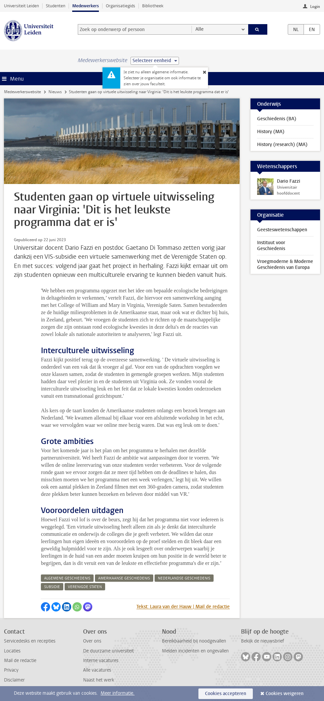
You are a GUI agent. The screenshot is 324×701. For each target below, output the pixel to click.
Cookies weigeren (285, 693)
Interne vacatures (100, 660)
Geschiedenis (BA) (276, 119)
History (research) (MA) (282, 144)
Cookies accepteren (225, 693)
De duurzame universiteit (108, 651)
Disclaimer (14, 680)
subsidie (52, 586)
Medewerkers (85, 6)
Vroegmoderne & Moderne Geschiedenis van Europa (285, 264)
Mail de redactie (20, 660)
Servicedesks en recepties (29, 641)
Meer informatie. (117, 693)
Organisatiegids (120, 6)
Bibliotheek (152, 6)
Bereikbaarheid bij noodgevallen (194, 641)
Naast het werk (98, 680)
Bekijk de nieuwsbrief (262, 641)
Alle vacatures (97, 670)
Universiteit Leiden (21, 6)
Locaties (12, 651)
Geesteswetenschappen (282, 230)
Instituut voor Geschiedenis (271, 246)
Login (315, 6)
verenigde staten (85, 586)
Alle (199, 29)
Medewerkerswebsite (22, 91)
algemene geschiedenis (67, 578)
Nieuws (55, 91)
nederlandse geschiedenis (184, 578)
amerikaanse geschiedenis (124, 578)
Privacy (11, 670)
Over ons (92, 641)
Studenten (55, 6)
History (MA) (270, 132)
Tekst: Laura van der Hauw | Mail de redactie (183, 607)
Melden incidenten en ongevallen (195, 651)
